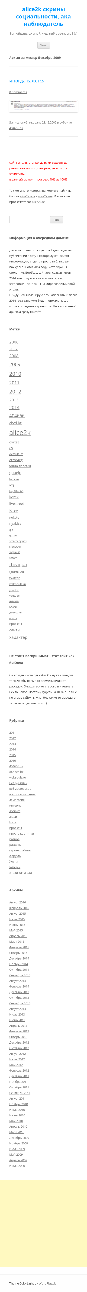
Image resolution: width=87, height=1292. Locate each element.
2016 (12, 760)
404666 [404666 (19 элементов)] (17, 416)
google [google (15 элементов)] (15, 472)
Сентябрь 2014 (19, 975)
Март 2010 (16, 1132)
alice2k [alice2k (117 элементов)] (20, 432)
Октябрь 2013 (19, 997)
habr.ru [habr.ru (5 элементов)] (14, 479)
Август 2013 (17, 1009)
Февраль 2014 (19, 986)
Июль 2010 (17, 1110)
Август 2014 (17, 981)
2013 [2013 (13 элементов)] (14, 400)
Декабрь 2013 (19, 992)
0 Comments (18, 92)
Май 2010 (16, 1121)
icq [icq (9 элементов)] (11, 485)
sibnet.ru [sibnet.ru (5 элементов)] (15, 546)
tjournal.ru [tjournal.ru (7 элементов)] (16, 572)
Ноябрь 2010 (18, 1104)
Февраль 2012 (19, 1070)
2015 (12, 755)
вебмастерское (20, 788)
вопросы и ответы (22, 794)
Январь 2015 (18, 953)
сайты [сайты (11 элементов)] (14, 630)
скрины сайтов (20, 850)
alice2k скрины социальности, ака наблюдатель (43, 16)
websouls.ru (17, 777)
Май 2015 (16, 930)
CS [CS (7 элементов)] (11, 448)
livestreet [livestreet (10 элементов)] (16, 503)
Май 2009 (16, 1154)
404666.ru (16, 128)
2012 (12, 738)
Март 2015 (16, 941)
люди (13, 816)
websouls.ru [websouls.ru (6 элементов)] (17, 584)
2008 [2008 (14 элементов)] (14, 355)
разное (14, 839)
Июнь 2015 (17, 925)
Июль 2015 (17, 919)
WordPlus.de (47, 1283)
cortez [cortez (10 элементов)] (14, 442)
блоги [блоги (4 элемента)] (13, 607)
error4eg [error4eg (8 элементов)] (16, 460)
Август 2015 (17, 913)
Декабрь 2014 (19, 958)
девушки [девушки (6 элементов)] (15, 612)
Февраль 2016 (19, 908)
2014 (12, 749)
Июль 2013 (17, 1014)
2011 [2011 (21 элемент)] (14, 382)
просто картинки (21, 833)
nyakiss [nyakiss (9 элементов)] (15, 523)
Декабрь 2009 (19, 1138)
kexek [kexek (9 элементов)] (14, 497)
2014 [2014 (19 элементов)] (14, 407)
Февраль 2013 (19, 1031)
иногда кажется (27, 81)
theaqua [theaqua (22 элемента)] (18, 564)
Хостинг (15, 861)
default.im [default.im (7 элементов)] (16, 454)
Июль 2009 (17, 1149)
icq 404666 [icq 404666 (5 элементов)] (16, 491)
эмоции (14, 867)
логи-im (14, 811)
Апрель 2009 (18, 1160)
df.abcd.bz (16, 772)
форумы (15, 856)
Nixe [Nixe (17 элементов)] (13, 510)
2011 (12, 732)
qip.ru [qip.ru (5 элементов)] (13, 535)
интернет (16, 805)
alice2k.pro (27, 196)
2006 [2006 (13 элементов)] (14, 342)
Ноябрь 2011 (18, 1082)
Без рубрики (18, 783)
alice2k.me (45, 196)
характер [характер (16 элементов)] (18, 637)
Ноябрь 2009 (18, 1143)
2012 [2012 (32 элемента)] (15, 391)
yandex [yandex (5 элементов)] (14, 590)
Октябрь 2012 (19, 1048)
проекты (15, 828)
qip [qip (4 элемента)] (11, 529)
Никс (12, 822)
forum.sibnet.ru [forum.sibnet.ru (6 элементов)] (20, 466)
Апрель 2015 (18, 936)
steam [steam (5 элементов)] (13, 557)
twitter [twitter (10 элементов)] (14, 578)
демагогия (17, 800)
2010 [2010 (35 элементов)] (15, 373)
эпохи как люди (20, 873)
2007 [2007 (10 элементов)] (13, 349)
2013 (12, 744)
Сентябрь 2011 (19, 1093)
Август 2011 (17, 1098)
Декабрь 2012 (19, 1042)
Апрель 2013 (18, 1025)
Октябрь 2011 (19, 1087)
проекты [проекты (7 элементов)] (15, 624)
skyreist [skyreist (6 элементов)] (14, 552)
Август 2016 (17, 902)
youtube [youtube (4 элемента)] (14, 595)
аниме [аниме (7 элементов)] (14, 601)
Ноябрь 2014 (18, 964)
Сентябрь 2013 (19, 1003)
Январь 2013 (18, 1037)
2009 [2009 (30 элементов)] (14, 364)
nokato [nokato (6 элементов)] (14, 517)
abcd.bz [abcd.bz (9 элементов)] (15, 423)
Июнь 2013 (17, 1020)
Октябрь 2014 (19, 969)
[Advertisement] (43, 1223)
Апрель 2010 (18, 1126)
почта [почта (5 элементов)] (13, 618)
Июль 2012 (17, 1059)
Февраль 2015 (19, 947)
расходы (15, 844)
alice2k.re (38, 202)
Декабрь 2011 (19, 1076)
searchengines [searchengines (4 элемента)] (17, 541)
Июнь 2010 (17, 1115)
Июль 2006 (17, 1166)
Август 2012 (17, 1053)
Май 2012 (16, 1065)
